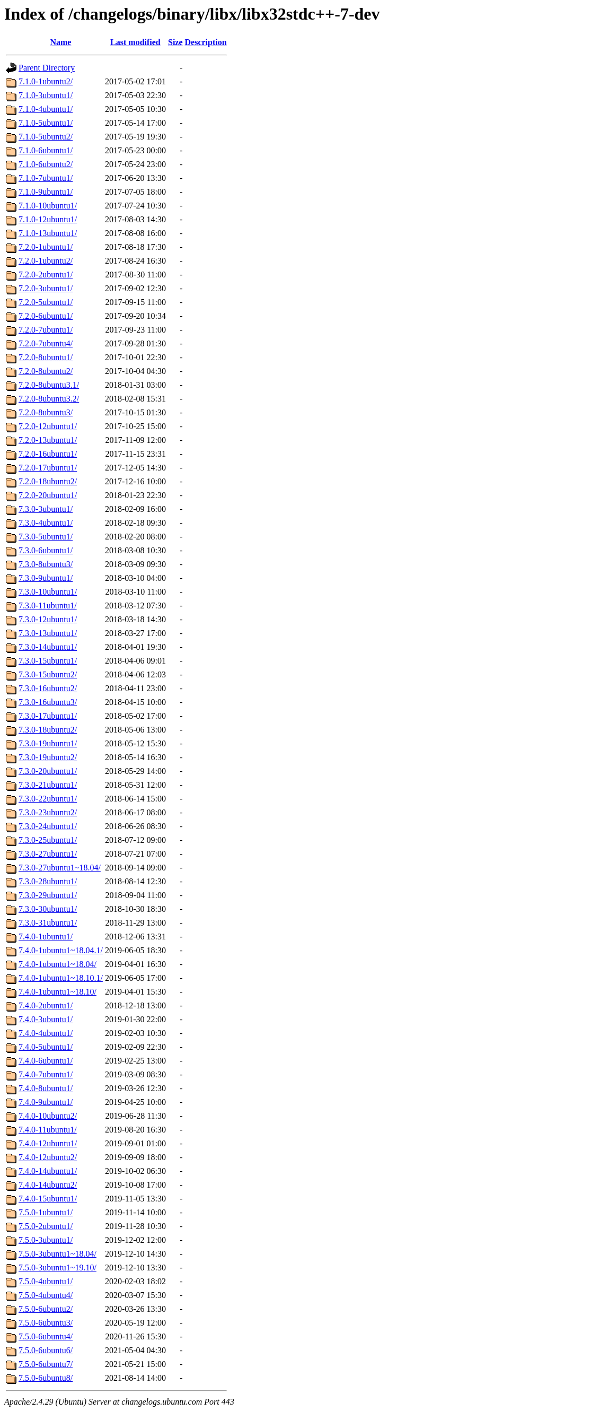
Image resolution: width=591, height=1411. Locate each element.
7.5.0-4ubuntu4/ (46, 1295)
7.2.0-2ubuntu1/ (46, 274)
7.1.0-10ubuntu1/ (48, 205)
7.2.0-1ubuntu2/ (46, 260)
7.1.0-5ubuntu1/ (46, 122)
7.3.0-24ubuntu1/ (48, 826)
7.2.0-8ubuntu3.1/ (49, 384)
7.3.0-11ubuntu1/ (48, 605)
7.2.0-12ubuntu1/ (48, 426)
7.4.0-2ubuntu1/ (46, 1005)
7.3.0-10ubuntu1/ (48, 591)
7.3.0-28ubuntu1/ (48, 881)
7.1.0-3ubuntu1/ (46, 95)
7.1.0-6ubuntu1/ (46, 150)
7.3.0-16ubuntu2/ (48, 688)
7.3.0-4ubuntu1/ (46, 522)
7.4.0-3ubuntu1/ (46, 1019)
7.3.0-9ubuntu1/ (46, 577)
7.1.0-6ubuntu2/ (46, 164)
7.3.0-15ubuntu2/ (48, 674)
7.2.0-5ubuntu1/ (46, 302)
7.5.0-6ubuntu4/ (46, 1336)
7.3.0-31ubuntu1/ (48, 922)
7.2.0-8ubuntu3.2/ (49, 398)
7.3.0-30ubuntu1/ (48, 908)
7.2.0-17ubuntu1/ (48, 467)
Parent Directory (47, 67)
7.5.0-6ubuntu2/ (46, 1308)
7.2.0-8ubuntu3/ (46, 412)
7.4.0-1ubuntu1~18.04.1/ (61, 950)
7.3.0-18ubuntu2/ (48, 729)
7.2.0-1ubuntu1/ (46, 246)
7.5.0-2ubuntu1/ (46, 1226)
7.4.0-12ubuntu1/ (48, 1143)
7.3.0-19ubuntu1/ (48, 743)
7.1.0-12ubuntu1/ (48, 219)
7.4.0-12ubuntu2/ (48, 1157)
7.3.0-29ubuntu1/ (48, 895)
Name (60, 42)
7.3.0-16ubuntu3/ (48, 702)
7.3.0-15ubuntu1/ (48, 660)
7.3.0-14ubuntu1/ (48, 646)
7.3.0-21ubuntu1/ (48, 784)
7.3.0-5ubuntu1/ (46, 536)
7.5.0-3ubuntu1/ (46, 1239)
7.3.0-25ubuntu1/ (48, 839)
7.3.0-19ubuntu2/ (48, 757)
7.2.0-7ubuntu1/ (46, 329)
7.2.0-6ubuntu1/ (46, 315)
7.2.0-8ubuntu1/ (46, 357)
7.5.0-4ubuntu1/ (46, 1281)
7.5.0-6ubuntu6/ (46, 1350)
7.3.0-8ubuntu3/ (46, 564)
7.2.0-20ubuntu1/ (48, 495)
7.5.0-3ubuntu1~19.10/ (57, 1267)
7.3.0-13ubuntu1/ (48, 633)
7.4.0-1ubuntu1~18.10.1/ (61, 977)
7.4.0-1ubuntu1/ (46, 936)
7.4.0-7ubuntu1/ (46, 1074)
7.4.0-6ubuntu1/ (46, 1060)
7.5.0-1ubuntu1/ (46, 1212)
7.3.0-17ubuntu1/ (48, 715)
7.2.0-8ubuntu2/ (46, 371)
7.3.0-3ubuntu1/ (46, 508)
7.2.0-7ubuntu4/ (46, 343)
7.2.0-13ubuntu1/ (48, 440)
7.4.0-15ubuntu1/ (48, 1198)
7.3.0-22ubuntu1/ (48, 798)
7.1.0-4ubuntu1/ (46, 109)
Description (206, 42)
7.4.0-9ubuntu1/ (46, 1102)
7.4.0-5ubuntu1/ (46, 1046)
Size (175, 42)
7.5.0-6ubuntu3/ (46, 1322)
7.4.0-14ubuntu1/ (48, 1170)
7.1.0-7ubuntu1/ (46, 177)
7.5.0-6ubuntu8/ (46, 1377)
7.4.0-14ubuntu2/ (48, 1184)
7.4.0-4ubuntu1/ (46, 1033)
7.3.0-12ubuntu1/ (48, 619)
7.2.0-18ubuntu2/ (48, 481)
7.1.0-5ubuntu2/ (46, 136)
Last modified (135, 42)
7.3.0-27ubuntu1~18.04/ (60, 867)
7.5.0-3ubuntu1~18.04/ (57, 1253)
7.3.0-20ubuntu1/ (48, 771)
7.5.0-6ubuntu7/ (46, 1364)
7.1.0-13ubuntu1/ (48, 233)
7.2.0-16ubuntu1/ (48, 453)
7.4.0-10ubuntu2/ (48, 1115)
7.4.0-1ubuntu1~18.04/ (57, 964)
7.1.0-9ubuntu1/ (46, 191)
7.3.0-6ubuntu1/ (46, 550)
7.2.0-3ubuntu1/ (46, 288)
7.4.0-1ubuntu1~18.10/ (57, 991)
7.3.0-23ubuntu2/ (48, 812)
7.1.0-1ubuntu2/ (46, 81)
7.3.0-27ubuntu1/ (48, 853)
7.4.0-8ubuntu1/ (46, 1088)
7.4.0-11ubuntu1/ (48, 1129)
